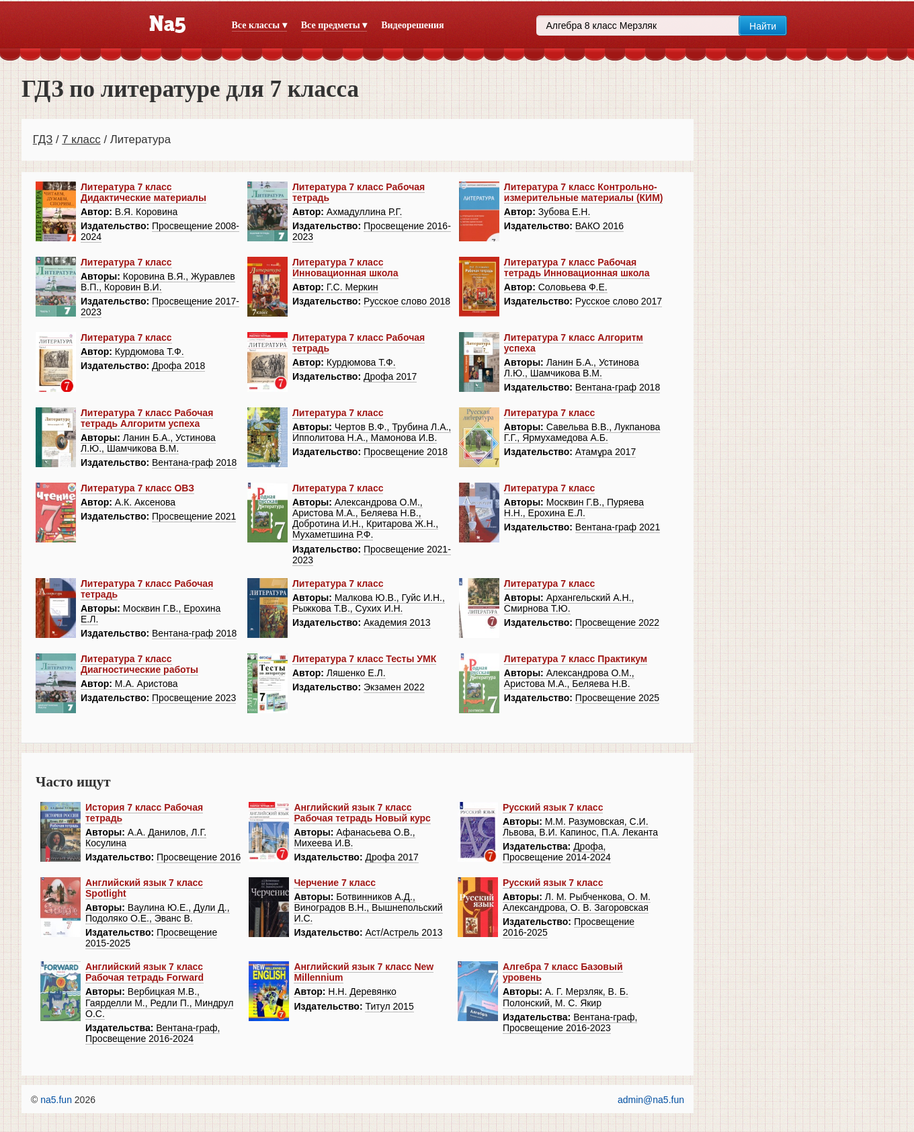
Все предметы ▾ (334, 25)
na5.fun (56, 1099)
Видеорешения (412, 25)
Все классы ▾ (259, 25)
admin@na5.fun (651, 1099)
